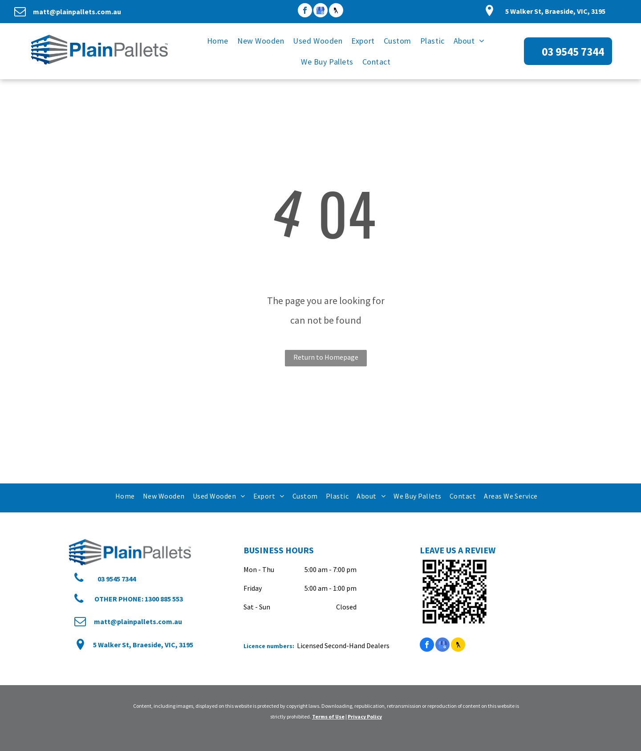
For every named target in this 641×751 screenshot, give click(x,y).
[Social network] (336, 11)
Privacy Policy (365, 716)
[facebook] (305, 11)
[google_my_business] (320, 11)
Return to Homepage (325, 357)
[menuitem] (218, 40)
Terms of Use (328, 716)
